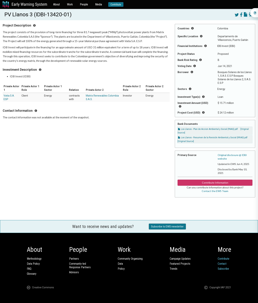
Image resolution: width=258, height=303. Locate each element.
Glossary (31, 273)
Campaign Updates (180, 258)
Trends (173, 268)
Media (98, 4)
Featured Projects (180, 263)
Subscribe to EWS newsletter (167, 226)
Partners (74, 258)
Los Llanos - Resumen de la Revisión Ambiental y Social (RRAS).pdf (212, 137)
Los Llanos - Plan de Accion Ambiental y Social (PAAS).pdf (208, 129)
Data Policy (33, 263)
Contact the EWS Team (215, 191)
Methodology (34, 258)
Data (120, 263)
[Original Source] (186, 141)
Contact (222, 263)
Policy (121, 268)
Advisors (74, 272)
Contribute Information (215, 182)
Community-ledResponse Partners (80, 265)
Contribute (116, 4)
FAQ (29, 268)
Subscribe (223, 268)
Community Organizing (130, 258)
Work (70, 4)
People (84, 4)
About (56, 4)
